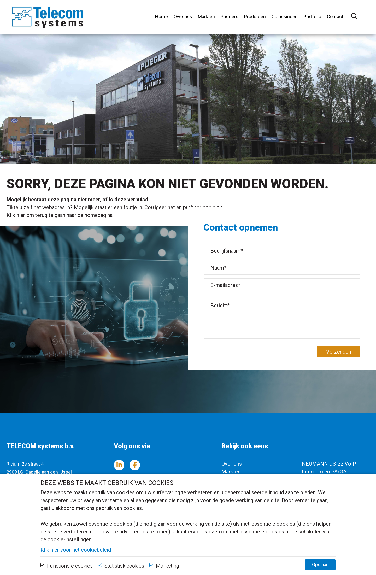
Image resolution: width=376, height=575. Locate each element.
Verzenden (338, 352)
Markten (206, 16)
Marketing (167, 570)
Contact (335, 16)
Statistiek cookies (124, 570)
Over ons (183, 16)
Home (161, 16)
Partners (229, 16)
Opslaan (320, 569)
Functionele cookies (70, 570)
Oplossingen (285, 16)
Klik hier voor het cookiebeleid (75, 554)
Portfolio (312, 16)
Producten (255, 16)
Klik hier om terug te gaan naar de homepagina (60, 215)
